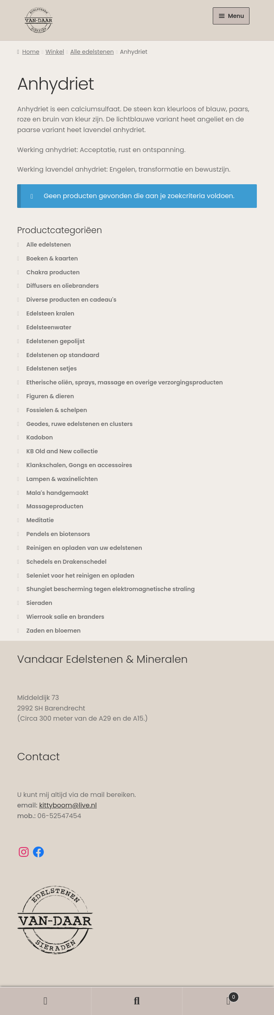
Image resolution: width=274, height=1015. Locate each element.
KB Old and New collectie (62, 451)
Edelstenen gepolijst (56, 341)
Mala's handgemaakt (58, 493)
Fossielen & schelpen (57, 410)
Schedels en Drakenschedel (67, 562)
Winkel (54, 52)
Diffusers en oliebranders (63, 286)
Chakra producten (53, 272)
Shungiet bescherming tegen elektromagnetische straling (111, 589)
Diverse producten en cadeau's (72, 300)
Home (31, 52)
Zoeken (137, 1001)
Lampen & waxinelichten (62, 479)
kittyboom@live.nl (68, 805)
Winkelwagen (211, 995)
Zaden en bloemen (54, 631)
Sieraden (40, 603)
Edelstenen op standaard (63, 355)
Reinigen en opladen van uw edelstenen (85, 548)
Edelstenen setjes (52, 368)
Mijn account (45, 1001)
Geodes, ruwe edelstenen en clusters (80, 424)
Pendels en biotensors (58, 534)
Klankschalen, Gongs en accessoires (79, 465)
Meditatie (40, 520)
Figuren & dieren (50, 396)
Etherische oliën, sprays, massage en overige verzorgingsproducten (125, 382)
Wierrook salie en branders (66, 617)
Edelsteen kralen (51, 313)
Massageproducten (55, 506)
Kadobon (40, 437)
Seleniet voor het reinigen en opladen (81, 575)
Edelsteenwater (49, 327)
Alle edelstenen (92, 52)
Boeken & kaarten (52, 258)
